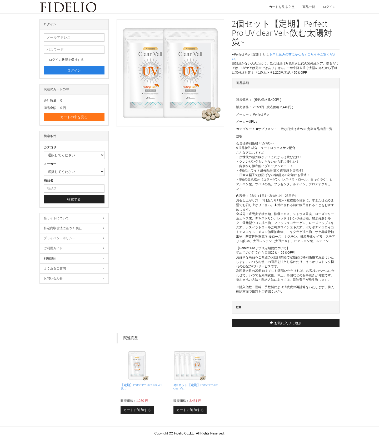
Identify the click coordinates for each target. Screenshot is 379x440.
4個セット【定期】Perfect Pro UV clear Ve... (195, 386)
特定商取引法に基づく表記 (74, 228)
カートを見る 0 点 (282, 7)
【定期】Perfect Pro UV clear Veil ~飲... (142, 386)
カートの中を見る (74, 117)
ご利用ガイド (74, 248)
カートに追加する (137, 410)
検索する (74, 199)
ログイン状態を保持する (64, 60)
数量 (238, 307)
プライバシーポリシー (74, 238)
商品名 (48, 180)
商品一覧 (308, 7)
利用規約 (74, 258)
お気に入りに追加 (286, 323)
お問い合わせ (74, 278)
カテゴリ (50, 147)
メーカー (50, 164)
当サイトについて (74, 218)
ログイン (329, 7)
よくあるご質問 (74, 268)
